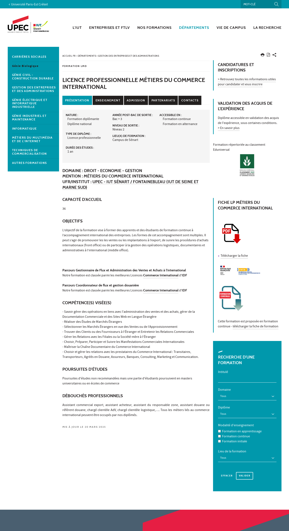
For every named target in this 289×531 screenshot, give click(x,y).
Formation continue (236, 434)
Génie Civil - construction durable (33, 76)
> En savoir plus (229, 128)
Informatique (24, 128)
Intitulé (223, 372)
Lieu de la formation (232, 449)
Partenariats (163, 100)
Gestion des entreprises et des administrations (34, 89)
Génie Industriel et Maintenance (29, 117)
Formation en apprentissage (242, 429)
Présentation (77, 100)
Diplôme (224, 406)
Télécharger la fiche (234, 256)
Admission (136, 100)
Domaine (224, 390)
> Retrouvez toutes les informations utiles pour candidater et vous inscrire (247, 82)
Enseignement (108, 100)
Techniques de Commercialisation (29, 152)
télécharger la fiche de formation (255, 326)
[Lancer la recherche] (276, 4)
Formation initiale (234, 439)
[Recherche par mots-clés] (261, 4)
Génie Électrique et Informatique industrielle (30, 103)
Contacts (189, 100)
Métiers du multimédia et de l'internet (32, 139)
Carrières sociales (29, 57)
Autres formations (29, 163)
